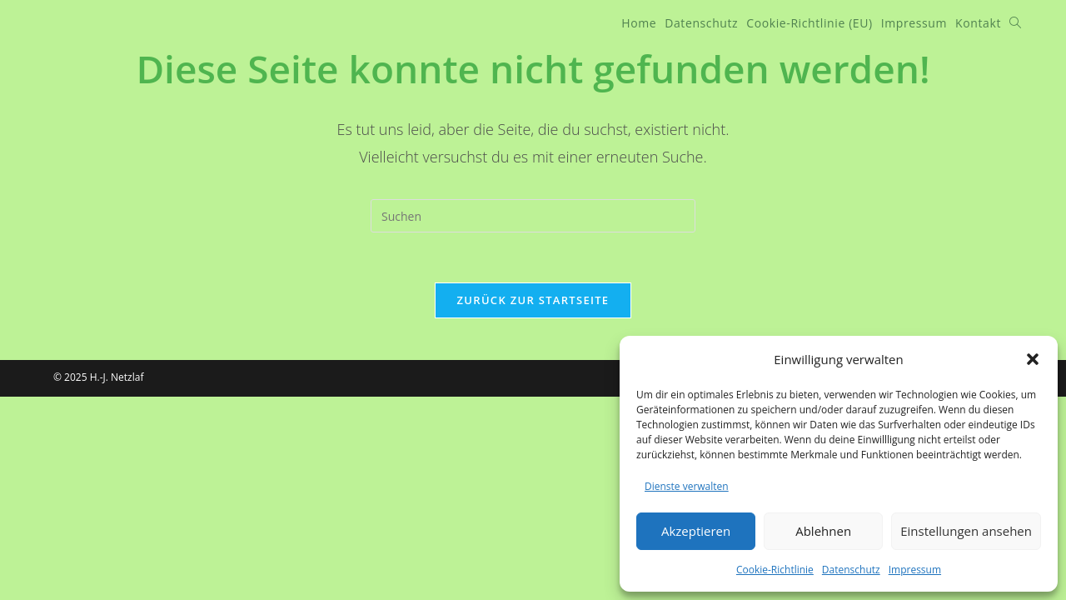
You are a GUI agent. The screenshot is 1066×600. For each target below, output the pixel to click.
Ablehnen (823, 530)
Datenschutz (851, 569)
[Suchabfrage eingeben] (533, 215)
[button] (1032, 359)
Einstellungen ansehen (966, 530)
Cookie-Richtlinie (775, 569)
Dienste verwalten (687, 486)
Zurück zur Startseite (533, 300)
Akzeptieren (695, 530)
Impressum (915, 569)
